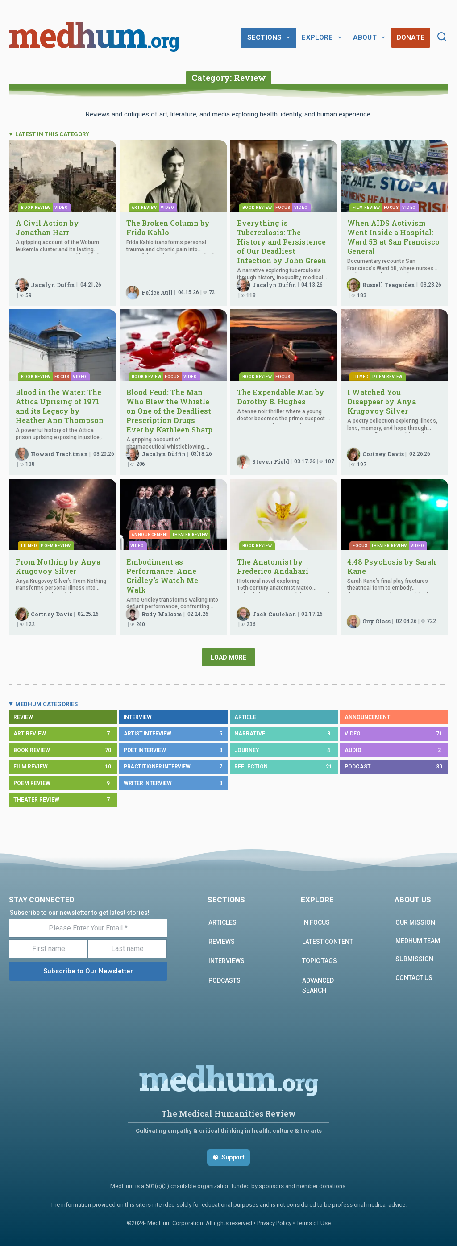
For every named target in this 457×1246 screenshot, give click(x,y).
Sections (270, 37)
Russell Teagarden (388, 284)
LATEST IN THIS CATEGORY (52, 134)
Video (61, 207)
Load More (228, 657)
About (371, 37)
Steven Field (270, 461)
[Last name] (127, 948)
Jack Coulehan (274, 614)
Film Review (366, 207)
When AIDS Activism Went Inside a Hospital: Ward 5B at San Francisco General (393, 237)
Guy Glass (376, 621)
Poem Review (387, 376)
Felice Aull (157, 292)
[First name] (48, 948)
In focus (316, 922)
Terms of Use (313, 1223)
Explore (323, 37)
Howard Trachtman (59, 453)
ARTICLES (222, 922)
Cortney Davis (383, 453)
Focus (283, 207)
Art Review (144, 207)
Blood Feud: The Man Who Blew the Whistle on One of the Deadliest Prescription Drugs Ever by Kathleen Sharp (170, 410)
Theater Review (389, 546)
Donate (410, 37)
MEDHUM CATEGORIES (46, 704)
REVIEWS (221, 941)
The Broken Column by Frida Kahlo (168, 227)
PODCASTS (224, 980)
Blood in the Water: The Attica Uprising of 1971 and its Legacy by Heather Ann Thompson (60, 406)
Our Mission (415, 922)
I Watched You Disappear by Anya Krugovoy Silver (381, 401)
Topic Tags (319, 960)
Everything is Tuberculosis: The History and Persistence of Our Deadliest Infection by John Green (281, 241)
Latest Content (327, 941)
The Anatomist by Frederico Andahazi (272, 566)
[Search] (441, 36)
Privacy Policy (274, 1223)
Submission (414, 959)
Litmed (361, 376)
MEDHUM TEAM (417, 940)
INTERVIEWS (226, 960)
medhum (94, 37)
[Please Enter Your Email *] (88, 928)
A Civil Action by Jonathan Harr (47, 227)
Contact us (413, 977)
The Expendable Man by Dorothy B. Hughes (280, 396)
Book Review (36, 207)
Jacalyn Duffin (53, 284)
